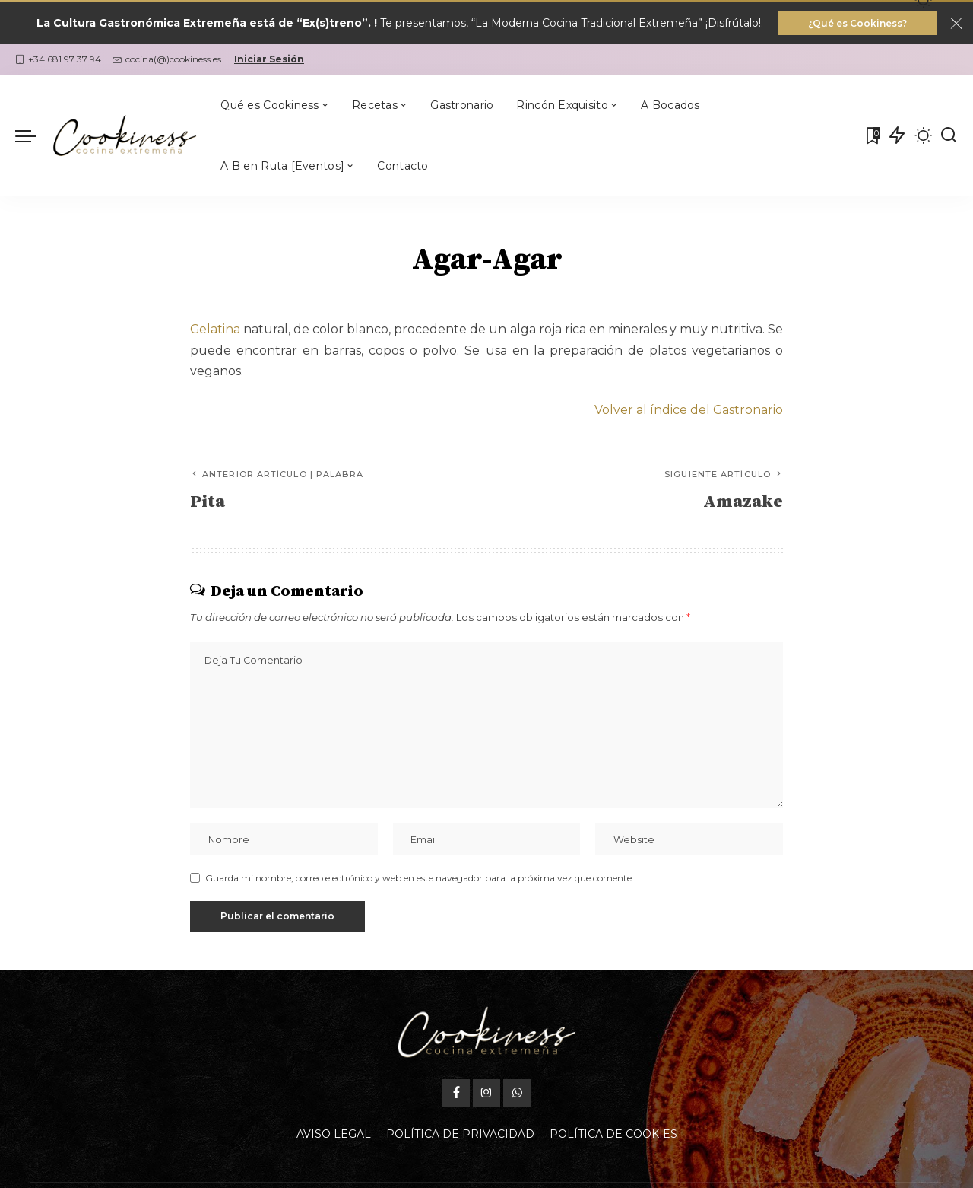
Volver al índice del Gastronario (688, 410)
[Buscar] (949, 136)
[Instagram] (486, 1095)
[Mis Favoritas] (872, 136)
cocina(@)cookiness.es (167, 59)
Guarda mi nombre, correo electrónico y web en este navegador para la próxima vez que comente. (419, 879)
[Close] (956, 23)
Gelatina (215, 330)
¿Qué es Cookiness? (857, 23)
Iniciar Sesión (269, 59)
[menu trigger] (33, 136)
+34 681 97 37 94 (58, 59)
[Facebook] (456, 1095)
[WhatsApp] (517, 1095)
